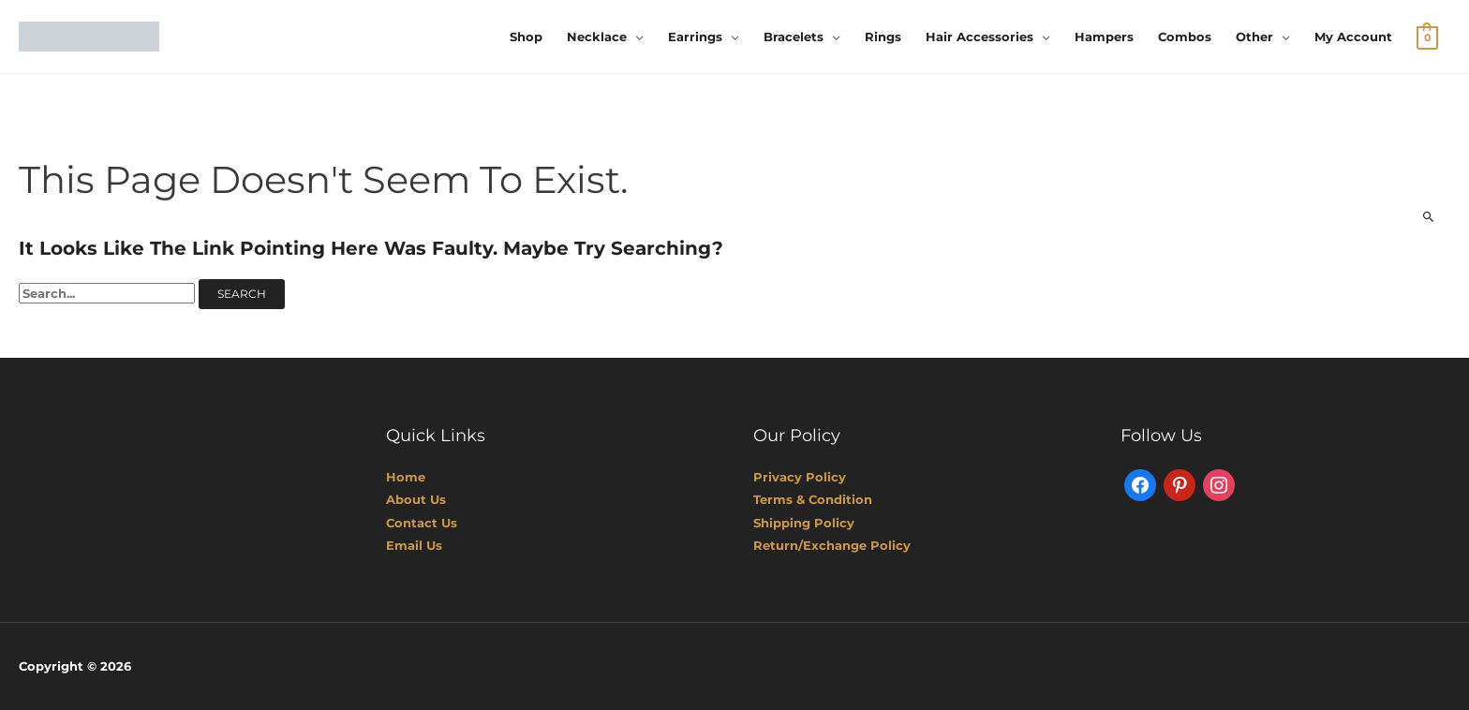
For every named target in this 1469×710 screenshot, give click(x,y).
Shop (526, 36)
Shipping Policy (803, 522)
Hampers (1104, 36)
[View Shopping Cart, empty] (1427, 36)
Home (405, 476)
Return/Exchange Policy (832, 545)
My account (1353, 36)
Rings (883, 36)
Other (1254, 36)
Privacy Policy (799, 476)
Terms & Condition (812, 499)
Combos (1184, 36)
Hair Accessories (979, 36)
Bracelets (794, 36)
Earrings (695, 36)
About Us (416, 499)
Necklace (597, 36)
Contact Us (421, 522)
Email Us (414, 545)
